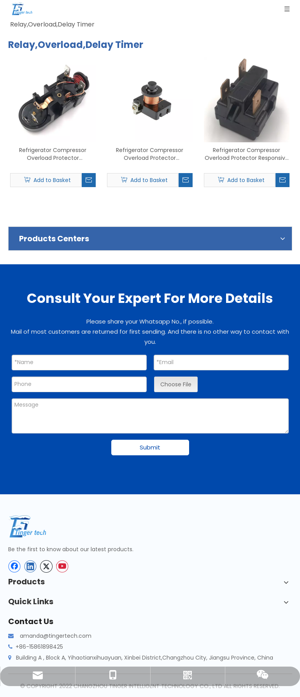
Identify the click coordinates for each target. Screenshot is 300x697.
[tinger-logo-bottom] (33, 526)
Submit (150, 447)
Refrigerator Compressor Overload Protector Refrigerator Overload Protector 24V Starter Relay (150, 154)
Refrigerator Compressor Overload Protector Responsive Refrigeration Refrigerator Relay (246, 154)
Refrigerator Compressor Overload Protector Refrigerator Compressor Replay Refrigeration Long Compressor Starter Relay (53, 154)
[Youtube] (62, 566)
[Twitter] (46, 566)
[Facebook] (14, 566)
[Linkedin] (30, 566)
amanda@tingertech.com (55, 636)
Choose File (175, 384)
